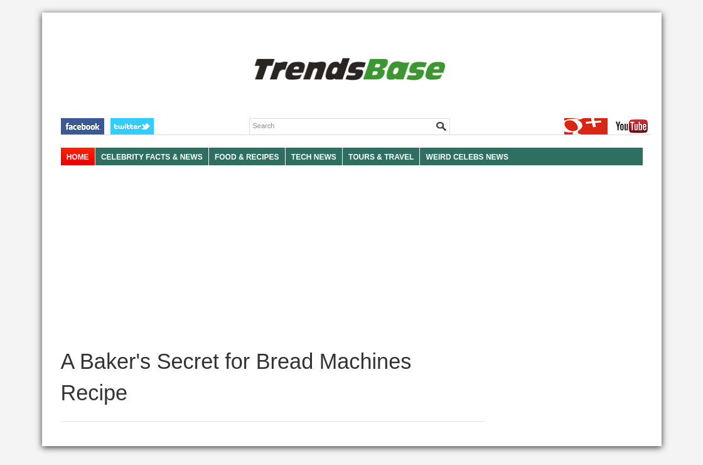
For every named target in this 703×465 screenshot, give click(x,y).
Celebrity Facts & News (152, 157)
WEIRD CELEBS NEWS (467, 157)
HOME (78, 157)
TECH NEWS (313, 157)
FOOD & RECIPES (247, 157)
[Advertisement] (273, 258)
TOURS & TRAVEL (381, 157)
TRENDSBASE (348, 70)
